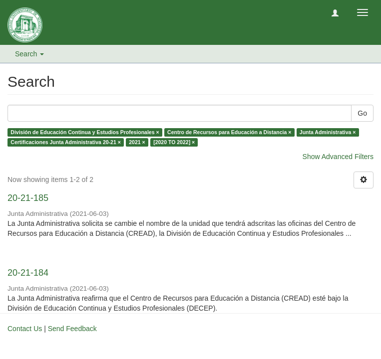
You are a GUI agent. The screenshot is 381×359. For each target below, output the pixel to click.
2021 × (137, 142)
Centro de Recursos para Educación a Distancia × (229, 132)
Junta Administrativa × (328, 132)
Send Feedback (72, 329)
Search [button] (29, 54)
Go (362, 113)
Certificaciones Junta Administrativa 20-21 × (65, 142)
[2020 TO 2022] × (174, 142)
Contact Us (24, 329)
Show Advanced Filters (338, 157)
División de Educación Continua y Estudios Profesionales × (84, 132)
